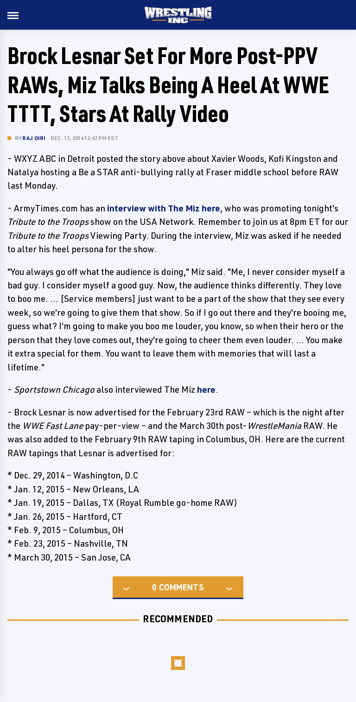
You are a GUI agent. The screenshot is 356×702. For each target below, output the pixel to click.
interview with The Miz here (163, 208)
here (206, 389)
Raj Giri (34, 137)
